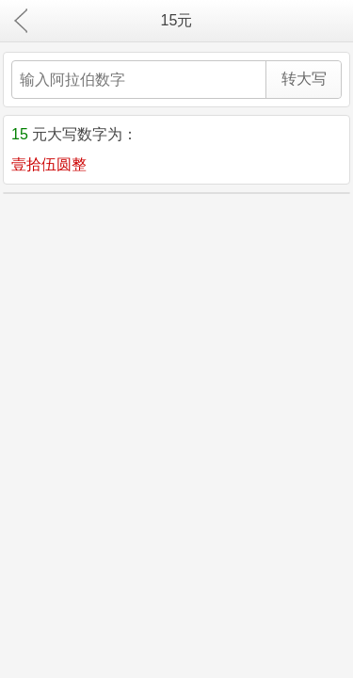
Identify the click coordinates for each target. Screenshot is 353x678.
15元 (177, 20)
